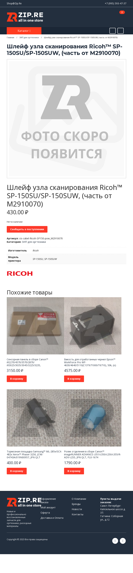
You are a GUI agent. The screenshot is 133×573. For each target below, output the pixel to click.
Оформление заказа (48, 500)
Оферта (45, 512)
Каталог (23, 31)
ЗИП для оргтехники (34, 241)
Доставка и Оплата (52, 517)
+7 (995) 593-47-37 (115, 3)
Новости (77, 509)
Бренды (76, 504)
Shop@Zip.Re (14, 3)
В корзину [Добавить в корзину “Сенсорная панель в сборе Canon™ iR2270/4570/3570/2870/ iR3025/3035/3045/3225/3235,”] (16, 378)
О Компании (79, 498)
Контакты (77, 514)
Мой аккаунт (48, 507)
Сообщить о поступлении (27, 229)
